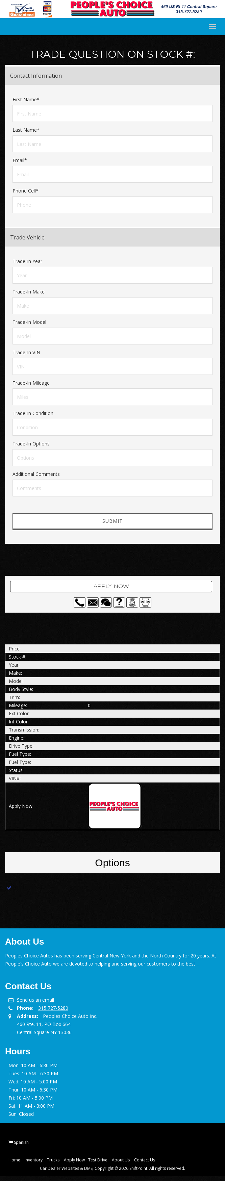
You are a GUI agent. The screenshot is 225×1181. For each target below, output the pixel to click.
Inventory (34, 1160)
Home (14, 1160)
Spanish (21, 1142)
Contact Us (144, 1160)
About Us (121, 1160)
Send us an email (35, 1000)
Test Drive (97, 1160)
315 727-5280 (53, 1008)
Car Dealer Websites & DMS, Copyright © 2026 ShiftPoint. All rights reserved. (112, 1168)
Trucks (53, 1160)
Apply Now (111, 586)
